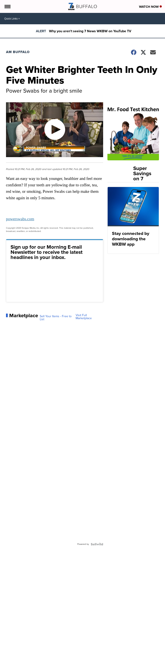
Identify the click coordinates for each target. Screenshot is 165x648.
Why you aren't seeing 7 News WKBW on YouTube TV (90, 31)
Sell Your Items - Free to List (56, 318)
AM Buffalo (18, 51)
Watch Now (150, 6)
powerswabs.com (20, 219)
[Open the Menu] (7, 6)
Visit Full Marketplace (84, 317)
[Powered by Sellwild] (97, 544)
